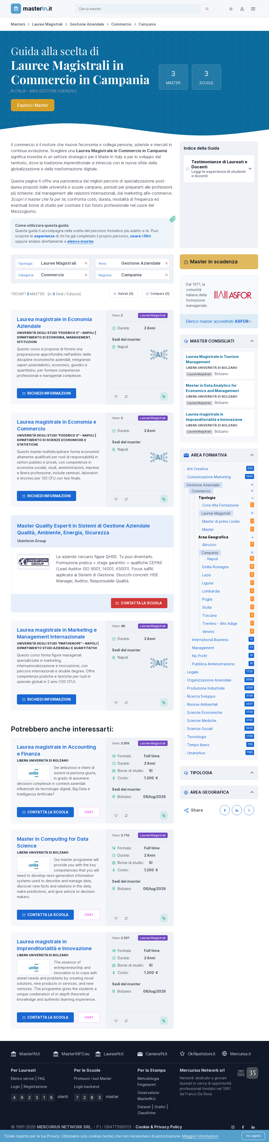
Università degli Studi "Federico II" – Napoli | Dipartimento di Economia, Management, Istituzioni (56, 337)
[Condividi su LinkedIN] (237, 810)
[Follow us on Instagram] (233, 1127)
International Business (223, 639)
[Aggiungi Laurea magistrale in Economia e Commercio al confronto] (126, 499)
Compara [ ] (157, 293)
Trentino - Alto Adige (228, 623)
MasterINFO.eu (75, 1053)
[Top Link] (253, 9)
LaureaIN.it (114, 1053)
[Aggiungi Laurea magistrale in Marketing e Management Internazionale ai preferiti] (116, 702)
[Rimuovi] (86, 264)
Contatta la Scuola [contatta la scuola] (138, 603)
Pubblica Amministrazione (223, 663)
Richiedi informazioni (46, 393)
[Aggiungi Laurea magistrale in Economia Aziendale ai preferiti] (116, 396)
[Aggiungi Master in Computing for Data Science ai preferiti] (116, 918)
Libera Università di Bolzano (43, 760)
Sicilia (228, 606)
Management (223, 647)
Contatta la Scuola (45, 812)
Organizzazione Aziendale (220, 679)
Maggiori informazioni (200, 1136)
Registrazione (35, 1086)
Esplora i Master (32, 105)
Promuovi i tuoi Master (92, 1078)
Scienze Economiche (220, 712)
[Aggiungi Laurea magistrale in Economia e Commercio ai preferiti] (116, 499)
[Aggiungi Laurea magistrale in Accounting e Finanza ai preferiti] (116, 815)
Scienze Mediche (220, 720)
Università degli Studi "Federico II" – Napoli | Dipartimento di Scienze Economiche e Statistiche (56, 439)
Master (228, 529)
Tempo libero (220, 744)
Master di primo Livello (228, 520)
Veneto (228, 631)
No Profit (223, 655)
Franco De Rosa (198, 1094)
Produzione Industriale (220, 687)
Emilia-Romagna (228, 566)
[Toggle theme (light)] (231, 9)
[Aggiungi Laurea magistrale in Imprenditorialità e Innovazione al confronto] (126, 1021)
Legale (220, 671)
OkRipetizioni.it (201, 1053)
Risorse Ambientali (220, 703)
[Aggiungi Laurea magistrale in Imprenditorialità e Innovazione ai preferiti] (116, 1021)
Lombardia (228, 590)
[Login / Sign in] (242, 9)
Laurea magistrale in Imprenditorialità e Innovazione (214, 417)
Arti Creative (220, 468)
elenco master (80, 241)
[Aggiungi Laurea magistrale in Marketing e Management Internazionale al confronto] (126, 702)
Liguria (228, 582)
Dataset (144, 1107)
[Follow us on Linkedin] (253, 1127)
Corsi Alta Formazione (228, 504)
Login (15, 1086)
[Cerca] (207, 8)
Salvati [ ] (123, 293)
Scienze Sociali (220, 728)
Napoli (230, 558)
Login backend (86, 1086)
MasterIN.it (29, 1053)
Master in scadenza (214, 262)
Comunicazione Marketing (220, 476)
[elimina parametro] (252, 485)
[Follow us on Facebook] (243, 1127)
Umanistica (220, 752)
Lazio (228, 574)
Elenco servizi (22, 1078)
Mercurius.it (240, 1053)
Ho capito (253, 1136)
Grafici (159, 1107)
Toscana (228, 615)
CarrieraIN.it (156, 1053)
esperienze (44, 236)
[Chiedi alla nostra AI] (89, 812)
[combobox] (139, 8)
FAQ (41, 1078)
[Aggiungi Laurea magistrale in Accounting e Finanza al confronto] (126, 815)
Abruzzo (228, 544)
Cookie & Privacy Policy (159, 1126)
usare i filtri (140, 236)
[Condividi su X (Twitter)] (249, 810)
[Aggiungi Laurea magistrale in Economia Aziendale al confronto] (126, 396)
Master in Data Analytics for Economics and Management (212, 388)
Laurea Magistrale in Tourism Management (212, 359)
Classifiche (146, 1113)
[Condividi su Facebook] (225, 810)
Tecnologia (220, 736)
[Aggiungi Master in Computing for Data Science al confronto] (126, 918)
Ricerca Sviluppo (220, 695)
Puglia (228, 598)
